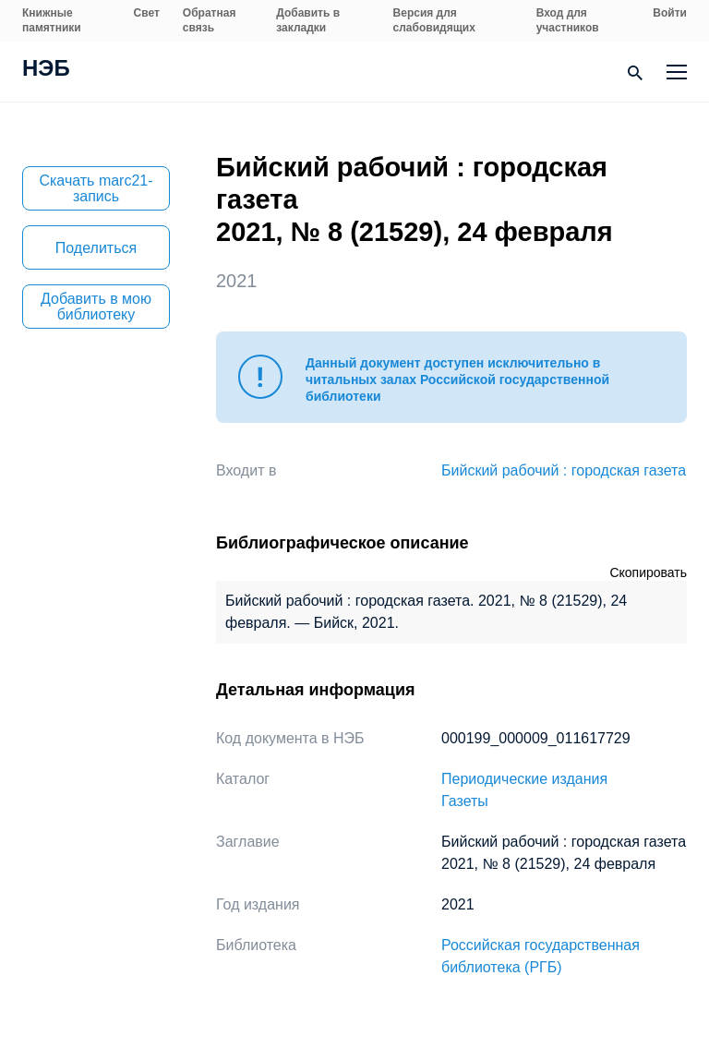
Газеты (464, 801)
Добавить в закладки (308, 20)
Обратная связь (209, 20)
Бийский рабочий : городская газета (563, 470)
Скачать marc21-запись (95, 188)
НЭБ (46, 70)
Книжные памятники (51, 20)
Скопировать (648, 572)
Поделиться (96, 248)
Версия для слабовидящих (434, 20)
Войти (670, 12)
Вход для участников (567, 20)
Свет (147, 12)
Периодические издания (524, 779)
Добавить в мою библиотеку (96, 306)
